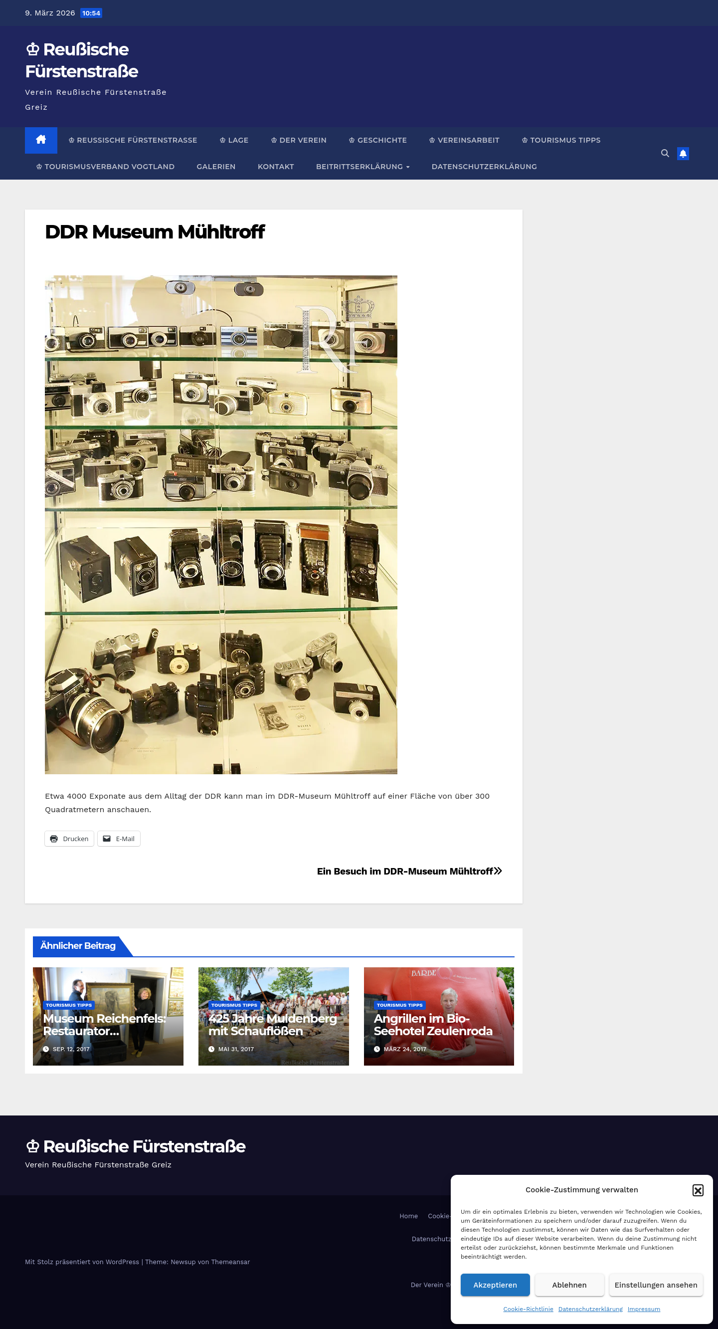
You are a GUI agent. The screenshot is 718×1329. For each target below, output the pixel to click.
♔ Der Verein (299, 140)
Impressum (644, 1309)
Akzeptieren (496, 1285)
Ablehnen (569, 1285)
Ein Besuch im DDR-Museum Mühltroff (410, 871)
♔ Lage (234, 140)
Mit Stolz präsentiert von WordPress (83, 1262)
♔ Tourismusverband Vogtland (105, 166)
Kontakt (276, 166)
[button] (698, 1190)
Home (408, 1216)
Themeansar (230, 1262)
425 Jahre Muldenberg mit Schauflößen (272, 1024)
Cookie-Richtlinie (528, 1309)
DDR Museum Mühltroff (154, 231)
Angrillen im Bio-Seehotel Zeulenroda (433, 1024)
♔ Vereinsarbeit (464, 140)
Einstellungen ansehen (656, 1285)
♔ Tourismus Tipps (561, 140)
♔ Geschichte (378, 140)
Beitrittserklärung (360, 166)
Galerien (215, 166)
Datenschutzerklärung (590, 1309)
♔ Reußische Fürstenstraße (132, 140)
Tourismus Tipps (69, 1005)
